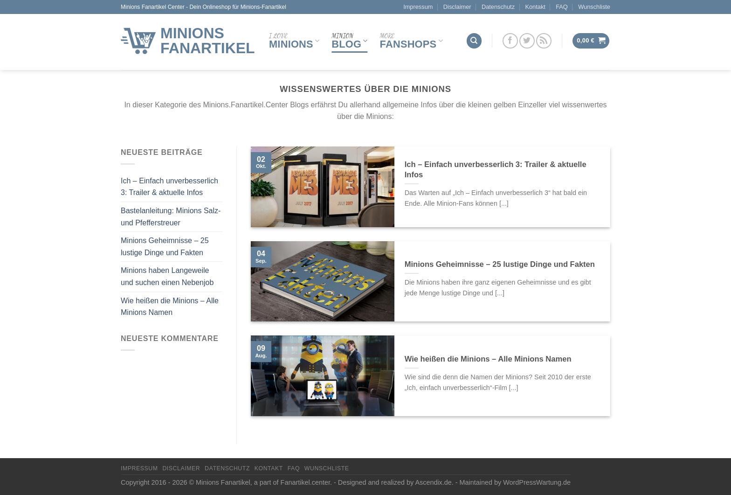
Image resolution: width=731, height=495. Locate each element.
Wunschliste (594, 6)
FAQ (562, 6)
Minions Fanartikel (207, 41)
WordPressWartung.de (537, 482)
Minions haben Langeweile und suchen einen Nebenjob (167, 276)
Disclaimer (457, 6)
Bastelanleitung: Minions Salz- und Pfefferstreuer (171, 217)
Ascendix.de (433, 482)
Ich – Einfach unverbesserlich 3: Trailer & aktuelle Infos (169, 187)
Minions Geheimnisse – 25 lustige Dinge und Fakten (165, 247)
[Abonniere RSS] (544, 41)
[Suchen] (474, 41)
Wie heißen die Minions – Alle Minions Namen (170, 307)
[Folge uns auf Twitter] (527, 41)
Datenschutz (498, 6)
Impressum (418, 6)
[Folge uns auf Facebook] (510, 41)
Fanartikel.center (305, 482)
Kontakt (535, 6)
